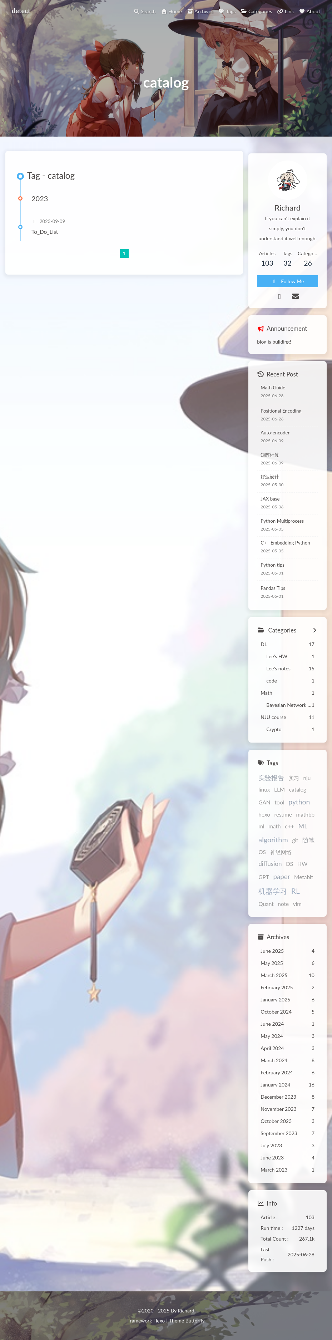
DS (289, 868)
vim (297, 908)
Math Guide (273, 391)
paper (281, 881)
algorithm (273, 843)
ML (302, 830)
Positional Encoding (281, 415)
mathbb (305, 818)
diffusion (270, 868)
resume (283, 818)
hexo (264, 818)
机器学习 (272, 895)
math (274, 830)
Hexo (159, 1320)
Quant (265, 908)
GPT (263, 881)
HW (302, 867)
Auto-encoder (275, 437)
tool (279, 806)
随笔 (308, 844)
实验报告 (271, 781)
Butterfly (195, 1320)
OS (262, 856)
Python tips (272, 569)
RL (295, 894)
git (295, 844)
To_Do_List (48, 240)
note (283, 908)
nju (307, 782)
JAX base (270, 503)
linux (264, 793)
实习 (293, 782)
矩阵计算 (270, 459)
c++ (289, 830)
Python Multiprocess (282, 525)
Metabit (303, 881)
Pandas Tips (273, 592)
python (299, 806)
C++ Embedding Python (285, 547)
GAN (264, 806)
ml (261, 830)
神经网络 (281, 856)
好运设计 (270, 481)
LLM (279, 793)
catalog (297, 793)
